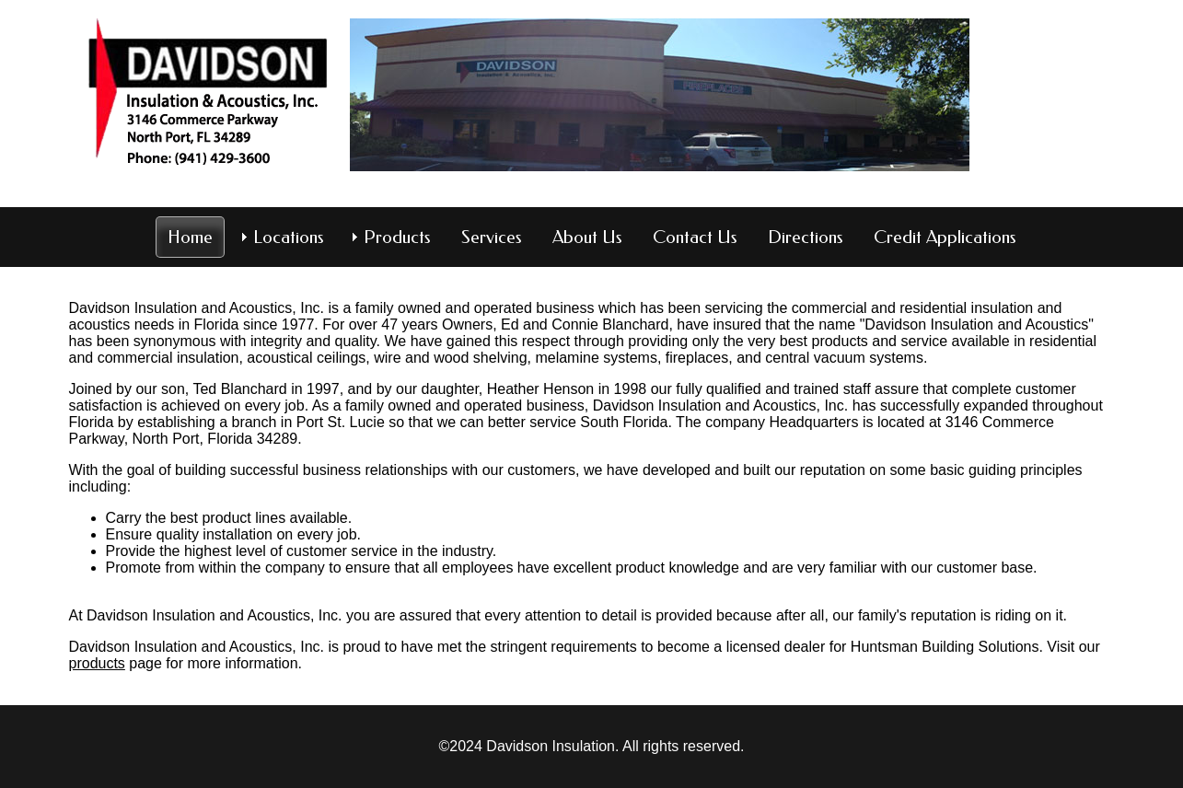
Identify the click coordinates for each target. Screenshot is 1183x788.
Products (397, 237)
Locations (288, 237)
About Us (586, 237)
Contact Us (694, 237)
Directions (805, 237)
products (97, 663)
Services (491, 237)
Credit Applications (944, 237)
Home (190, 237)
